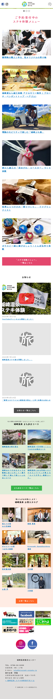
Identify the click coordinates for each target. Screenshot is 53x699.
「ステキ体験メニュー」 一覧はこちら (26, 261)
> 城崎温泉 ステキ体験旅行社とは (20, 680)
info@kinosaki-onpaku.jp (25, 670)
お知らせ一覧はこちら (26, 410)
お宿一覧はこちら (26, 601)
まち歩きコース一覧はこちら (26, 488)
